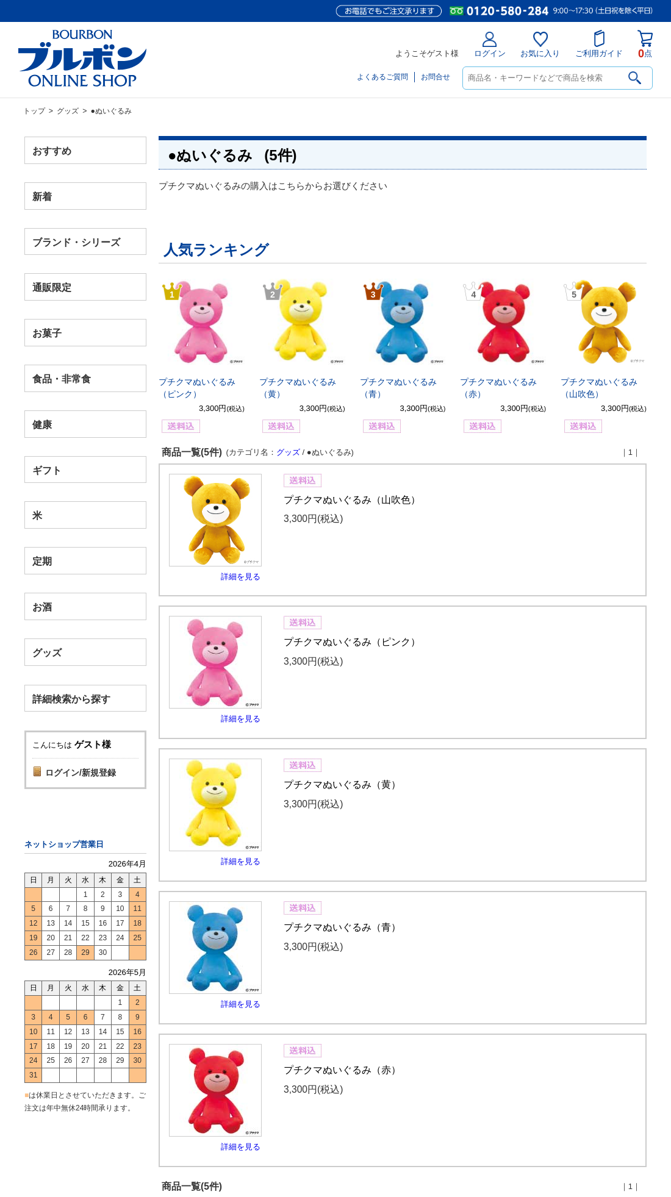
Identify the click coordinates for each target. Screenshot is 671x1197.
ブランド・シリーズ (76, 242)
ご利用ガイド (599, 44)
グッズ (68, 111)
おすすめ (51, 151)
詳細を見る (240, 576)
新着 (42, 196)
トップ (34, 111)
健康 (42, 424)
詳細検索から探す (71, 698)
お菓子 (47, 333)
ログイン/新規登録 (80, 772)
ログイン (490, 45)
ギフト (47, 470)
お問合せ (435, 77)
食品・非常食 (61, 379)
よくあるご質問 (382, 77)
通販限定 (51, 287)
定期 (42, 561)
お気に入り (540, 45)
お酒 (42, 606)
